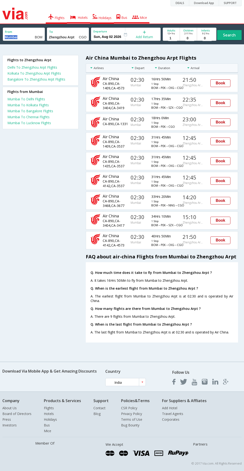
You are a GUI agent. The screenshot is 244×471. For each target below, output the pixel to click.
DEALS (180, 3)
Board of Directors (16, 413)
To (51, 32)
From (8, 32)
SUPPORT (230, 3)
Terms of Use (131, 419)
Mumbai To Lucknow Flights (29, 123)
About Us (9, 408)
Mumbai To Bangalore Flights (30, 111)
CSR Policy (129, 408)
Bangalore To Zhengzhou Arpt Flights (36, 79)
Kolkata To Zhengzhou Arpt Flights (34, 73)
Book (220, 83)
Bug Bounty (130, 425)
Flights (49, 408)
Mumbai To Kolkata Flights (28, 105)
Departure (100, 31)
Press (6, 419)
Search (229, 35)
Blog (97, 413)
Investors (9, 425)
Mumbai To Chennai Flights (28, 117)
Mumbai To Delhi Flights (26, 99)
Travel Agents (172, 413)
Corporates (170, 419)
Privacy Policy (131, 413)
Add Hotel (169, 408)
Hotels (49, 413)
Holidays (50, 419)
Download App (204, 3)
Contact (99, 408)
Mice (47, 431)
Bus (47, 425)
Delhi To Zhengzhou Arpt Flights (32, 67)
